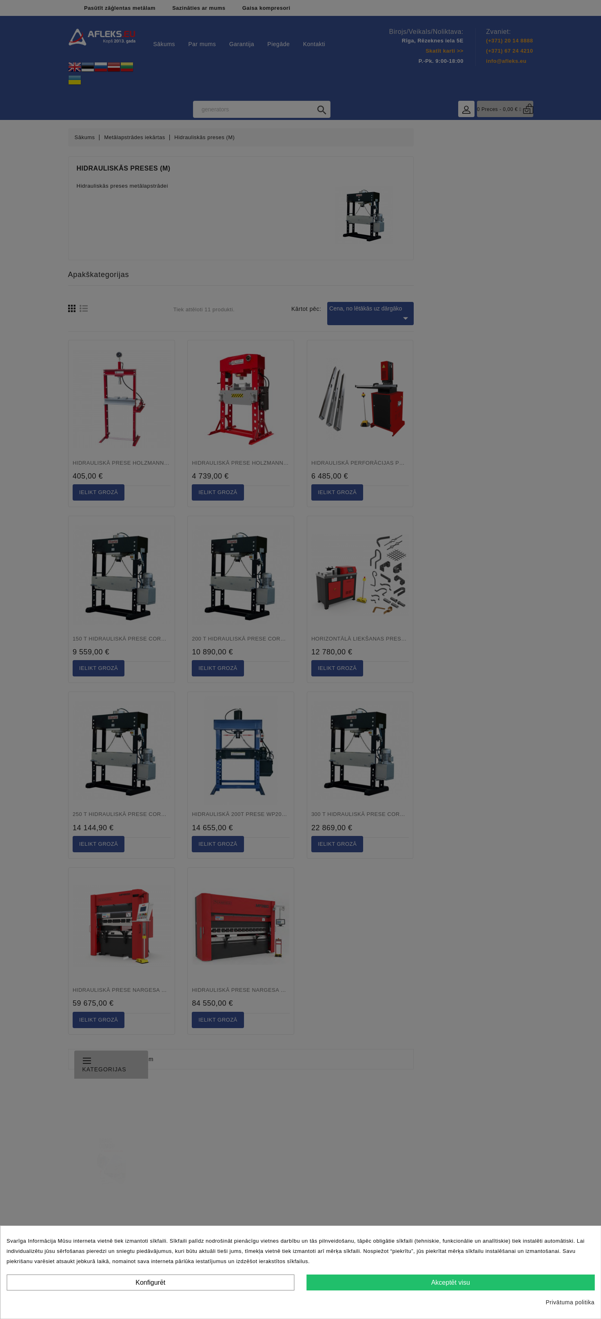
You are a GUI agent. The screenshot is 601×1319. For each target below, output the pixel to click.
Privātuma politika (570, 1302)
